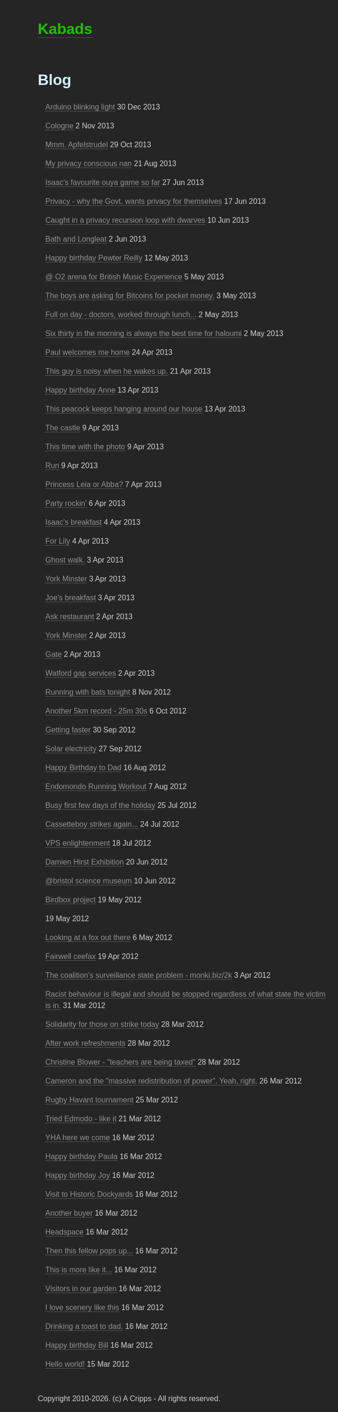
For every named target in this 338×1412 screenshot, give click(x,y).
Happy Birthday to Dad (83, 768)
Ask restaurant (69, 617)
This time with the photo (85, 447)
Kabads (65, 28)
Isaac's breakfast (73, 522)
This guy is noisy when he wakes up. (106, 371)
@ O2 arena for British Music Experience (113, 277)
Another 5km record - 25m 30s (96, 711)
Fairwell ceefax (70, 956)
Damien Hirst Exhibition (84, 862)
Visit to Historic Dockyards (89, 1194)
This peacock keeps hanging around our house (124, 409)
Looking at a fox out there (88, 937)
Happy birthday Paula (81, 1156)
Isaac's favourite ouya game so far (102, 182)
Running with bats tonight (87, 692)
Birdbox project (70, 900)
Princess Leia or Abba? (84, 484)
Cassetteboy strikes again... (91, 824)
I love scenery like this (82, 1307)
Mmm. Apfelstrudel (76, 145)
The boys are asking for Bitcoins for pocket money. (129, 296)
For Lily (57, 541)
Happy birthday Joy (77, 1175)
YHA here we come (77, 1138)
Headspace (64, 1232)
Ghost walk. (65, 560)
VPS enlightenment (77, 843)
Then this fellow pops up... (89, 1251)
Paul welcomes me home (87, 352)
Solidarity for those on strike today (102, 1024)
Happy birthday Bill (76, 1345)
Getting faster (68, 730)
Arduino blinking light (80, 107)
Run (52, 466)
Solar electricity (70, 749)
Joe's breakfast (70, 598)
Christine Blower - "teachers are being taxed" (120, 1062)
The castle (62, 428)
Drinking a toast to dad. (84, 1326)
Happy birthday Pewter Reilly (93, 258)
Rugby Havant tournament (89, 1100)
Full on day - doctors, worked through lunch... (120, 315)
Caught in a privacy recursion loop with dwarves (125, 220)
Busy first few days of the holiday (100, 805)
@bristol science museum (88, 881)
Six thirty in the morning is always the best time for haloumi (143, 333)
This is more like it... (78, 1270)
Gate (53, 654)
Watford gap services (80, 673)
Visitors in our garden (81, 1289)
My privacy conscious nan (88, 164)
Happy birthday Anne (80, 390)
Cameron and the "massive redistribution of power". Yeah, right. (151, 1081)
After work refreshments (85, 1043)
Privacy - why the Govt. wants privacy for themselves (133, 201)
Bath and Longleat (76, 239)
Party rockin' (66, 503)
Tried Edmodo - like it (81, 1119)
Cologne (59, 126)
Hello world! (65, 1364)
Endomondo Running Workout (95, 786)
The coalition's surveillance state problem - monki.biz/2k (138, 975)
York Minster (66, 579)
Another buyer (69, 1213)
